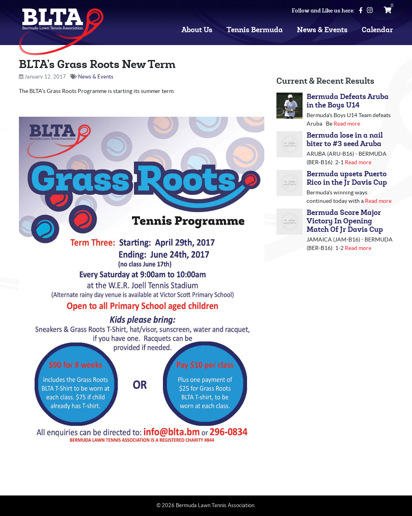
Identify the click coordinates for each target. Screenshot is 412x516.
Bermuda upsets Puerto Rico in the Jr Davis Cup (347, 178)
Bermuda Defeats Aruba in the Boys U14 (348, 101)
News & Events (322, 30)
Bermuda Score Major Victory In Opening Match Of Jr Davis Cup (345, 221)
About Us (196, 30)
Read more (347, 123)
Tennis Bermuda (255, 30)
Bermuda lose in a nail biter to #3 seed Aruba (345, 140)
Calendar (377, 30)
